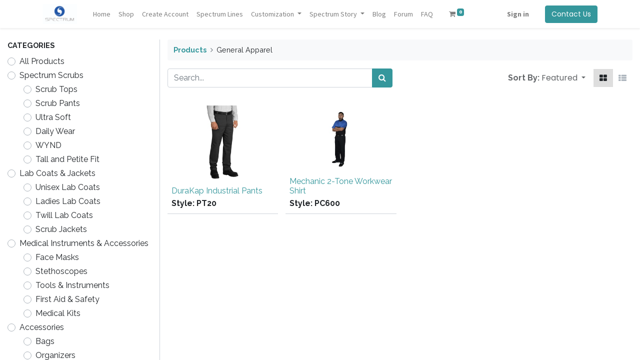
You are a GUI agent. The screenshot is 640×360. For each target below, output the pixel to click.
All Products (42, 61)
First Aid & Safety (68, 299)
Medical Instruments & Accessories (84, 243)
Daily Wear (55, 131)
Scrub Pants (58, 103)
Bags (45, 341)
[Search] (382, 78)
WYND (49, 145)
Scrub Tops (57, 89)
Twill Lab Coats (64, 215)
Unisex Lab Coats (68, 187)
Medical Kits (58, 313)
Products (190, 50)
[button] (564, 78)
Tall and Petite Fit (68, 159)
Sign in (518, 14)
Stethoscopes (62, 271)
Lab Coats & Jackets (58, 173)
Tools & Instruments (73, 285)
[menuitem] (101, 14)
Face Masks (57, 257)
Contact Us (571, 14)
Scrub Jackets (61, 229)
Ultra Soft (53, 117)
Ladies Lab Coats (68, 201)
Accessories (42, 327)
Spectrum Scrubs (52, 75)
